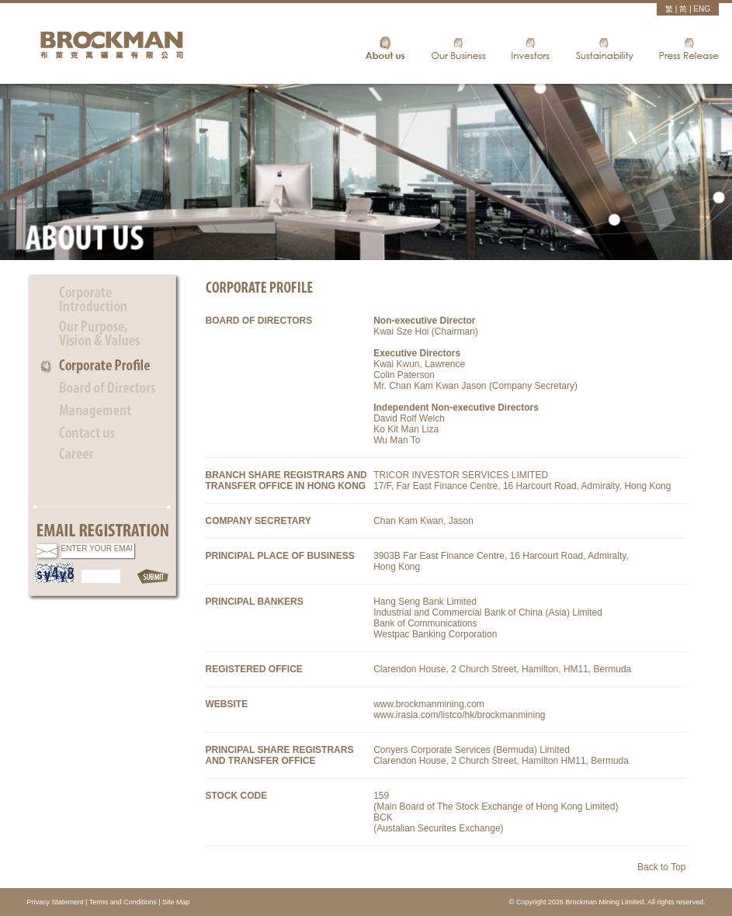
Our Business (458, 50)
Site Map (176, 902)
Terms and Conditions (123, 902)
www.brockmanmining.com (428, 704)
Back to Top (661, 867)
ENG (701, 9)
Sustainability (604, 50)
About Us (385, 50)
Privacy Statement (55, 902)
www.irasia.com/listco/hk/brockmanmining (459, 715)
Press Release (689, 50)
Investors (530, 50)
